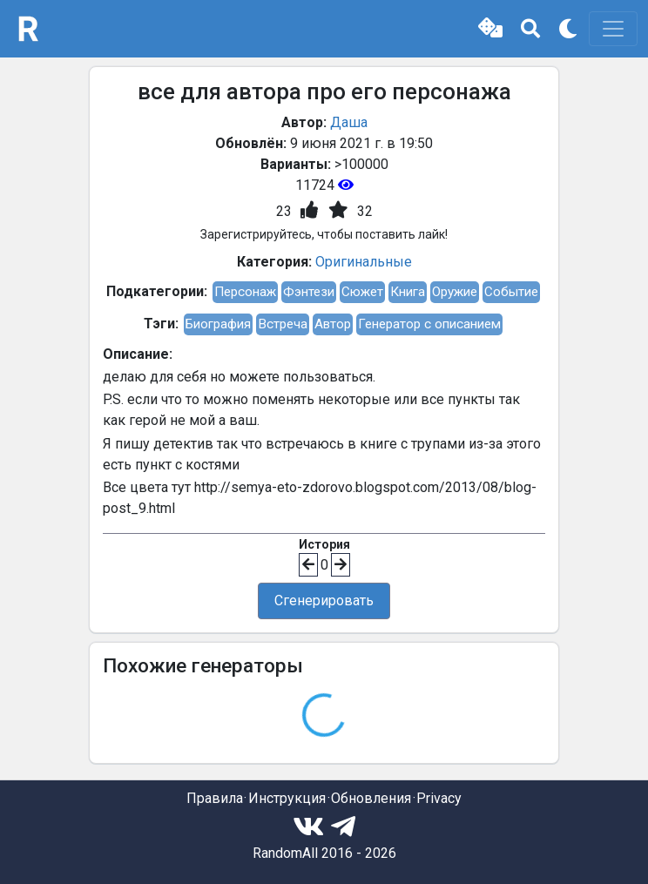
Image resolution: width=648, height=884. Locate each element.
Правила (214, 798)
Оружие (454, 292)
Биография (218, 324)
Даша (349, 122)
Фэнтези (308, 292)
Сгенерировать (324, 600)
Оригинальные (363, 261)
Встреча (282, 324)
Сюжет (362, 292)
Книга (407, 292)
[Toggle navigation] (613, 28)
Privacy (439, 798)
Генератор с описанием (429, 324)
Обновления (371, 798)
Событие (511, 292)
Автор (332, 324)
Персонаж (245, 292)
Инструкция (287, 798)
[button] (490, 29)
